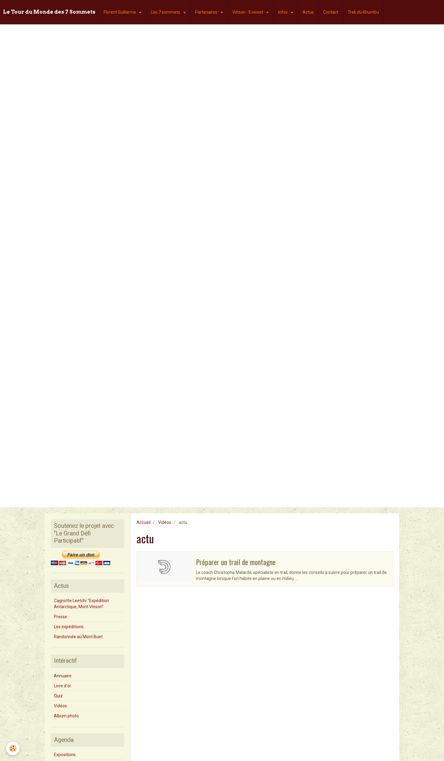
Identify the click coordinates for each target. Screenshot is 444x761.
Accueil (144, 522)
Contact (330, 12)
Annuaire (62, 675)
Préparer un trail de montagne (236, 561)
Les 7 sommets (166, 12)
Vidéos (164, 522)
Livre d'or (62, 685)
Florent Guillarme (120, 12)
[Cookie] (13, 748)
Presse (60, 616)
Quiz (58, 695)
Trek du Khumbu (363, 12)
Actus (308, 12)
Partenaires (206, 12)
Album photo (66, 715)
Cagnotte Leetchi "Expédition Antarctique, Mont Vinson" (81, 603)
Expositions (65, 754)
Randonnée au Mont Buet (78, 636)
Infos (283, 12)
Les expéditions (69, 626)
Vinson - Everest (248, 12)
